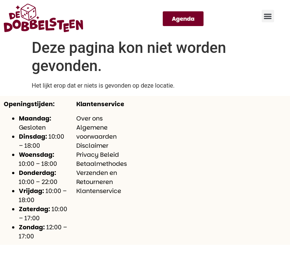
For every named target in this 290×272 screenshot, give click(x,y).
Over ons (89, 118)
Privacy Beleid (97, 154)
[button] (268, 16)
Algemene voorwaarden (96, 132)
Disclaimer (92, 145)
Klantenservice (98, 191)
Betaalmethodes (101, 163)
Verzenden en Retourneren (96, 177)
